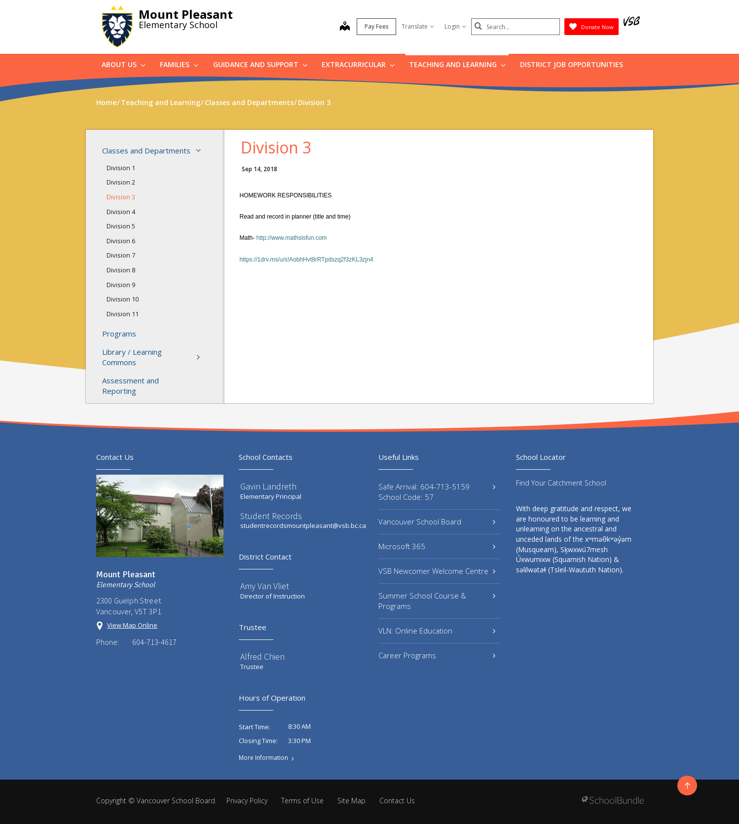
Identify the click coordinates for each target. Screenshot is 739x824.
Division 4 (121, 211)
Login (455, 26)
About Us (124, 64)
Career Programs (436, 655)
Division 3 (121, 196)
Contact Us (397, 800)
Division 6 (121, 240)
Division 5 (121, 226)
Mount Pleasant (186, 14)
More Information (263, 758)
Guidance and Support (260, 64)
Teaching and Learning (457, 64)
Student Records (271, 516)
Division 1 (121, 167)
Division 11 (123, 313)
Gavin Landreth (268, 486)
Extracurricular (358, 64)
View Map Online (132, 625)
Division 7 (121, 255)
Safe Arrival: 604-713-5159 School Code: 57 (436, 492)
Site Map (351, 800)
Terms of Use (302, 800)
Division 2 (121, 182)
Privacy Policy (246, 800)
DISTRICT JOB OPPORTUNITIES (571, 64)
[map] (345, 27)
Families (179, 64)
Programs (119, 333)
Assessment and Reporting (130, 385)
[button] (201, 150)
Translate (418, 26)
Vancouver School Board (436, 521)
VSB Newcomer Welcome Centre (436, 571)
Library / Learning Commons (154, 357)
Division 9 (121, 284)
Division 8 (121, 269)
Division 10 (123, 299)
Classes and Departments (154, 150)
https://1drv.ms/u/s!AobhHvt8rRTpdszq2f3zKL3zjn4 (306, 259)
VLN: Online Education (436, 631)
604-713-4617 (154, 642)
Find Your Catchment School (561, 482)
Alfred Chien (262, 656)
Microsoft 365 (436, 546)
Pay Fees (377, 26)
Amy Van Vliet (264, 586)
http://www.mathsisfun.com (292, 237)
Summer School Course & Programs (436, 601)
